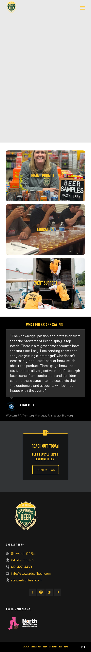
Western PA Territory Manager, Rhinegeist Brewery (39, 415)
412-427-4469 (21, 567)
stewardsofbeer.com (26, 580)
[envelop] (57, 592)
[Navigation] (82, 8)
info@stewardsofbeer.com (31, 573)
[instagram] (41, 592)
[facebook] (32, 592)
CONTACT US (45, 469)
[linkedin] (49, 592)
